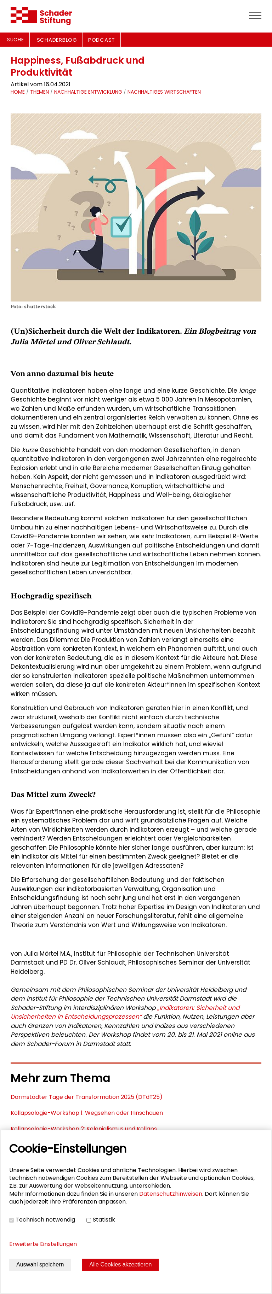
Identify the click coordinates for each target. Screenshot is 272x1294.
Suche (15, 39)
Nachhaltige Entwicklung (88, 91)
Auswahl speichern (40, 1264)
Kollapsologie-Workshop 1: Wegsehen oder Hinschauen (87, 1113)
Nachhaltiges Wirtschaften (164, 91)
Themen (39, 91)
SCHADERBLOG (57, 39)
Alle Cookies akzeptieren (120, 1264)
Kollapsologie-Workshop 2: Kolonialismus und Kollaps (84, 1129)
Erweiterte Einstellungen (43, 1244)
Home (18, 91)
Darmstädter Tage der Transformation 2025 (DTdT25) (87, 1097)
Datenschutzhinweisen (170, 1194)
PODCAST (101, 39)
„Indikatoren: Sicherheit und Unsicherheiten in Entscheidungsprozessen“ (125, 1012)
